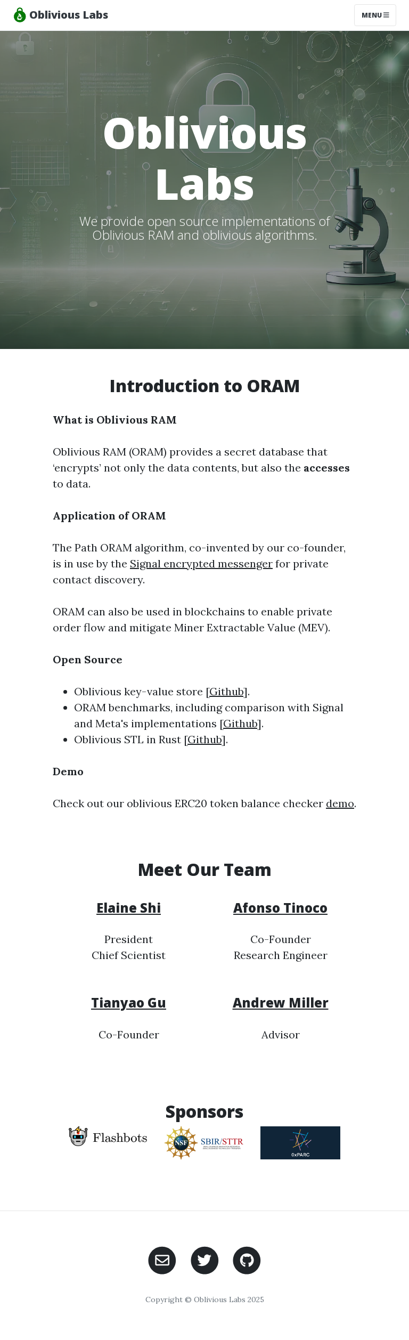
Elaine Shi (128, 907)
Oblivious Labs (60, 15)
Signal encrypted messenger (201, 563)
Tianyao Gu (128, 1002)
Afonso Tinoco (280, 907)
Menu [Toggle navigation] (375, 15)
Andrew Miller (281, 1002)
